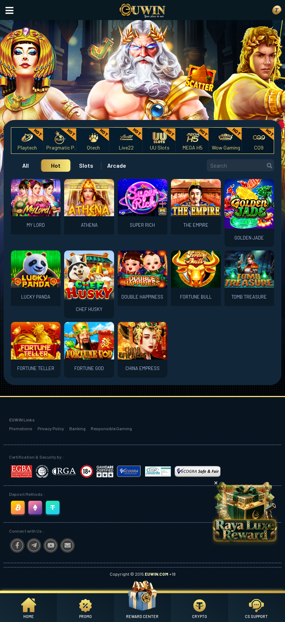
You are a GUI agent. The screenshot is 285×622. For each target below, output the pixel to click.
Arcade (116, 165)
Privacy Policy (51, 428)
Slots (86, 165)
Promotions (20, 428)
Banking (77, 428)
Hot (55, 165)
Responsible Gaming (111, 428)
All (25, 165)
